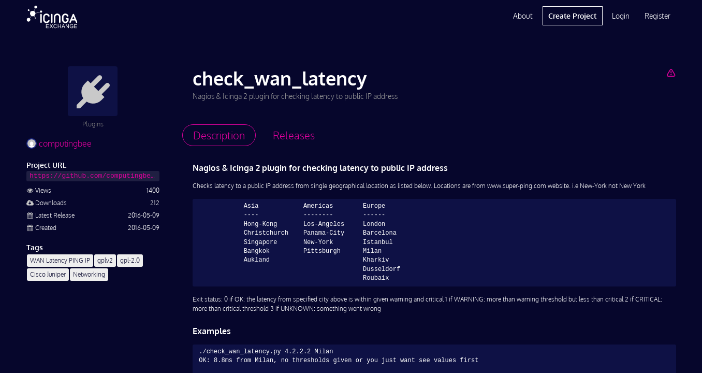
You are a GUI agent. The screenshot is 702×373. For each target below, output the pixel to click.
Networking (89, 274)
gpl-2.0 (130, 260)
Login (621, 15)
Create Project (572, 15)
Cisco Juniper (48, 274)
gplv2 (105, 260)
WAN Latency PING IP (60, 260)
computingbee (59, 143)
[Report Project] (671, 72)
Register (657, 15)
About (523, 15)
